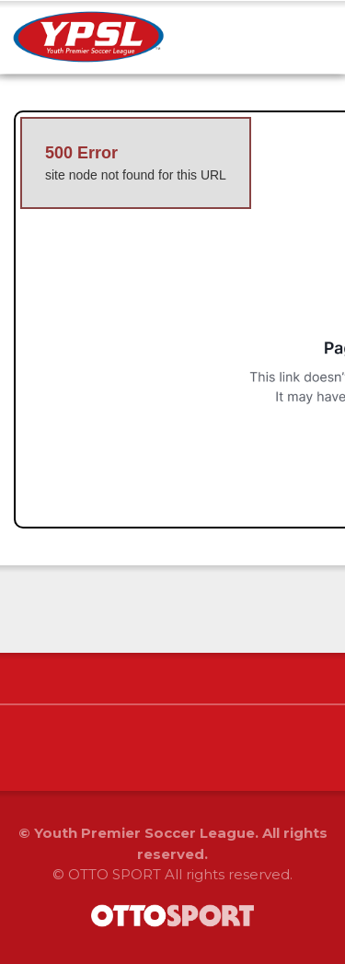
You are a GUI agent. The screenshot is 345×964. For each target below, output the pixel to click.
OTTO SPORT (114, 874)
